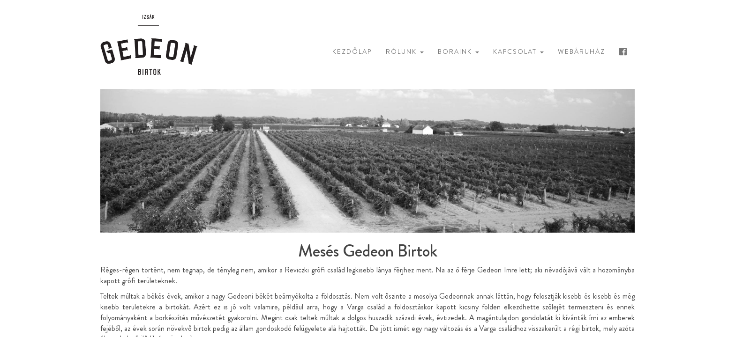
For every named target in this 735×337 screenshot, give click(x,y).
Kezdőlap (352, 51)
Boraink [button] (458, 51)
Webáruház (581, 51)
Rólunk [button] (405, 51)
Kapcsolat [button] (518, 51)
